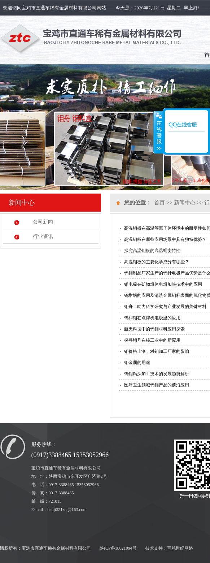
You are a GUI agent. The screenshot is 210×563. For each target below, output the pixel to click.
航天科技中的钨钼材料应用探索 (154, 329)
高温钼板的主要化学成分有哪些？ (156, 261)
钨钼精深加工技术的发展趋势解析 (156, 373)
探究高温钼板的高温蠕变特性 (152, 250)
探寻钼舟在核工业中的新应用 (152, 340)
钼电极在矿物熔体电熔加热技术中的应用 (163, 284)
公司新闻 (43, 222)
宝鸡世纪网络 (180, 548)
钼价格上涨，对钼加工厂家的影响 (156, 351)
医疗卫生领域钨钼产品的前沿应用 (156, 384)
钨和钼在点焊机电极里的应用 (152, 317)
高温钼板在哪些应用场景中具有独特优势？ (165, 239)
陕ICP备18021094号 (118, 548)
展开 (158, 132)
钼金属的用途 (137, 362)
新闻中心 (185, 202)
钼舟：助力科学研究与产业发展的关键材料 (165, 306)
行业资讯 (43, 236)
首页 (159, 202)
